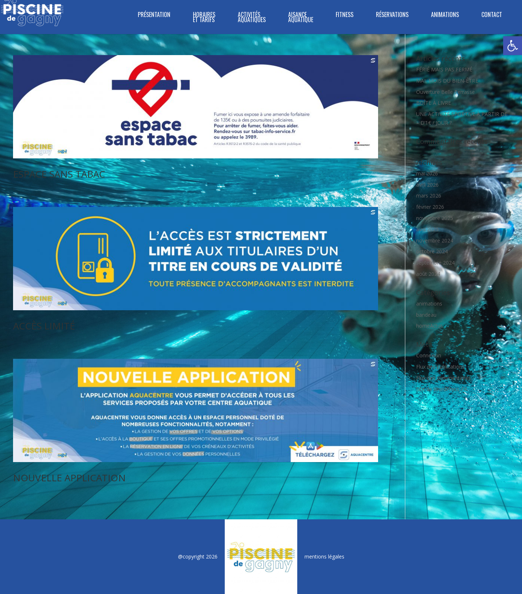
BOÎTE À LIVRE (433, 102)
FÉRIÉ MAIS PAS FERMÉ (444, 69)
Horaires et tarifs (204, 18)
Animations (445, 15)
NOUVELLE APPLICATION (69, 477)
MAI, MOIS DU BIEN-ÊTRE (447, 80)
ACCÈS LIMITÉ (44, 325)
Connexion (428, 355)
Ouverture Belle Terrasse (445, 91)
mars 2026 (428, 195)
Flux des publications (440, 366)
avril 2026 (427, 184)
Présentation (154, 15)
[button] (512, 45)
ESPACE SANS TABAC (59, 173)
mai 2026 (427, 173)
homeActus (429, 325)
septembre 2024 (435, 262)
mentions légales (324, 556)
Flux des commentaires (443, 377)
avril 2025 (427, 229)
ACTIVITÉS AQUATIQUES (252, 18)
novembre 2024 (434, 240)
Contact (491, 15)
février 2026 (430, 206)
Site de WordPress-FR (441, 389)
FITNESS (344, 15)
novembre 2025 (434, 218)
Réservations (392, 15)
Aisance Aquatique (300, 18)
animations (429, 303)
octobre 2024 (432, 251)
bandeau (426, 314)
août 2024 (428, 273)
